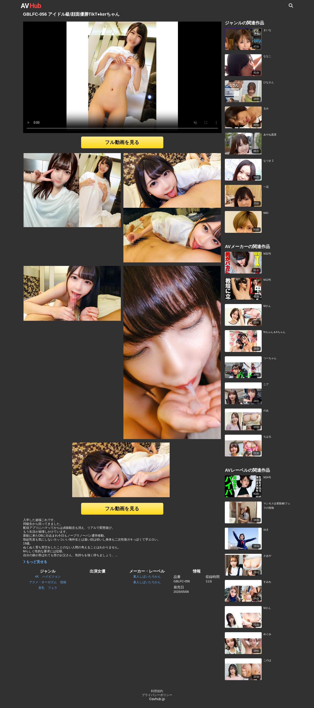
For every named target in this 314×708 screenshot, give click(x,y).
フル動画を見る (122, 142)
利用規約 (157, 691)
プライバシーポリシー (157, 695)
